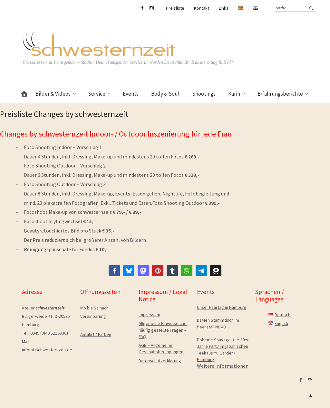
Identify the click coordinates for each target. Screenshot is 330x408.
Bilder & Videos (53, 93)
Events (131, 93)
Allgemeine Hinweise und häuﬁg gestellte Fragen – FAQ (163, 329)
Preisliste (175, 8)
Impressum (149, 315)
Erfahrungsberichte (280, 93)
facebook (142, 8)
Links (223, 8)
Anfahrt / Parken (95, 334)
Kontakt (201, 8)
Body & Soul (165, 93)
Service (96, 93)
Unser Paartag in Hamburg (222, 307)
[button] (114, 270)
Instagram (152, 8)
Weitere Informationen (222, 366)
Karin (234, 93)
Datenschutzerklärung (160, 361)
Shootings (204, 93)
